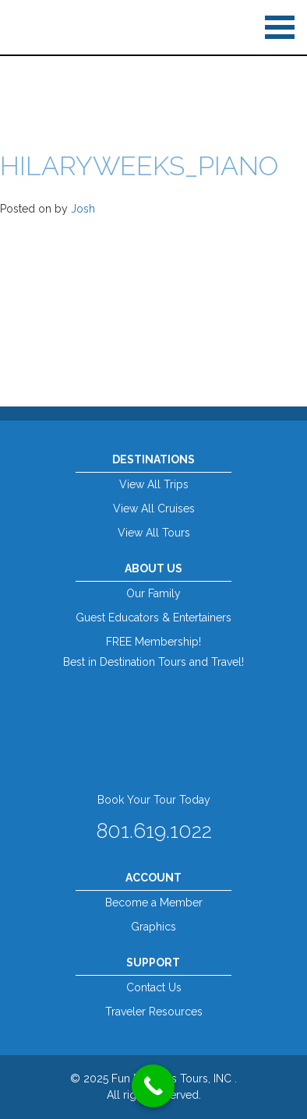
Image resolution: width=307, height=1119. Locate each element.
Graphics (153, 926)
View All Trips (154, 484)
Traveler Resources (154, 1011)
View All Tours (154, 532)
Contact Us (154, 987)
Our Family (153, 593)
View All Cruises (154, 508)
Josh (83, 208)
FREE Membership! (153, 641)
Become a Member (154, 902)
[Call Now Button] (153, 1085)
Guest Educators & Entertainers (153, 617)
